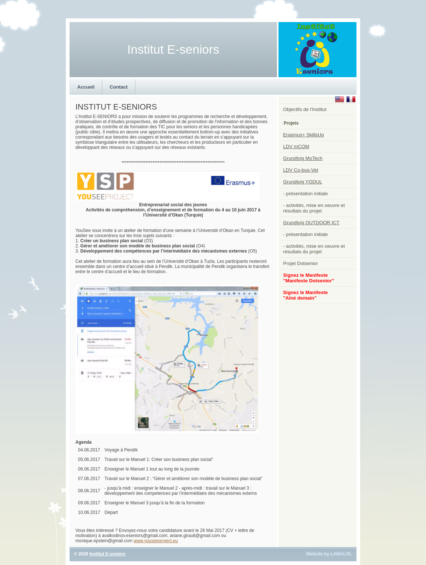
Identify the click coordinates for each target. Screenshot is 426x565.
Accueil (86, 87)
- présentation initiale (305, 193)
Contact (119, 87)
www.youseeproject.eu (156, 540)
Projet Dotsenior (300, 263)
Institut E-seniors (107, 554)
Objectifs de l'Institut (305, 109)
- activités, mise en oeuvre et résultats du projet (314, 208)
